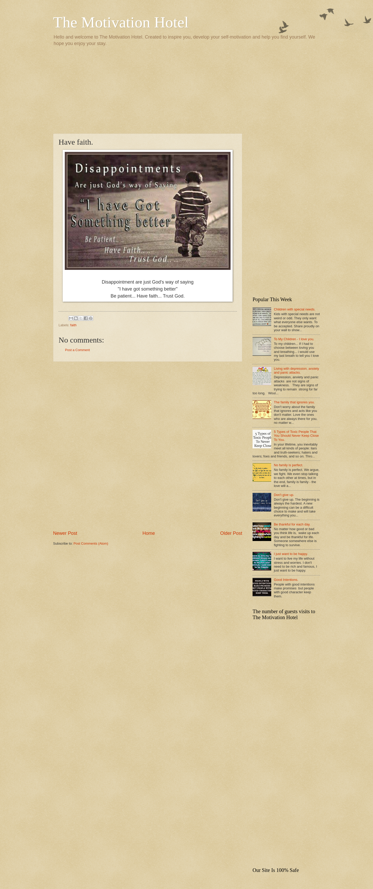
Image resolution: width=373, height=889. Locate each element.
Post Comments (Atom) (91, 543)
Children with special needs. (294, 309)
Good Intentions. (286, 580)
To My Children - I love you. (294, 339)
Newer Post (65, 533)
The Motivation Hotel (121, 22)
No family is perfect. (288, 465)
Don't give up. (284, 495)
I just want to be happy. (291, 554)
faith (73, 325)
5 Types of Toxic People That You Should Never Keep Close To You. (296, 436)
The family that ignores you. (294, 402)
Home (148, 533)
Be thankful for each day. (292, 524)
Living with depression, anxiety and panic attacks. (296, 370)
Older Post (231, 533)
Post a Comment (77, 350)
